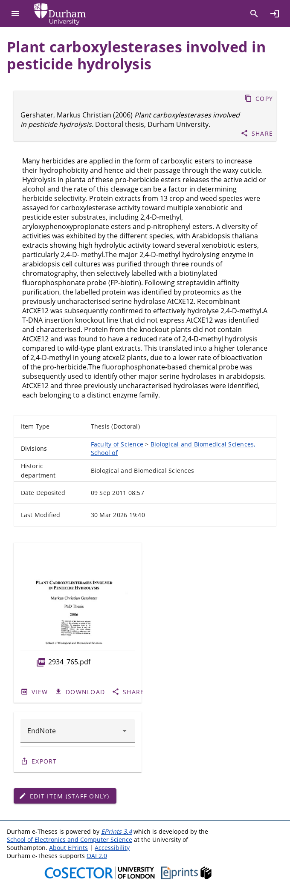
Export (44, 761)
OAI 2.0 (97, 856)
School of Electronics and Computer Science (69, 839)
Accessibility (112, 848)
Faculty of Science (117, 444)
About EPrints (68, 848)
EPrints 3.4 (116, 831)
